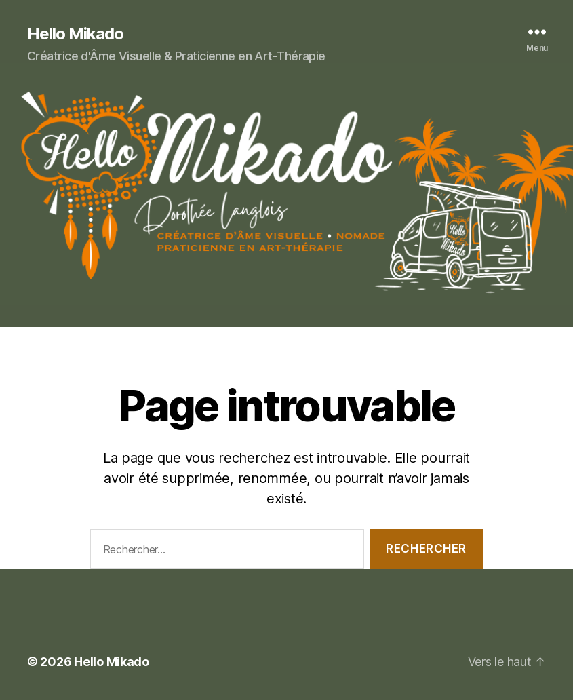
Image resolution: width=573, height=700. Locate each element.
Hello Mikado (75, 34)
